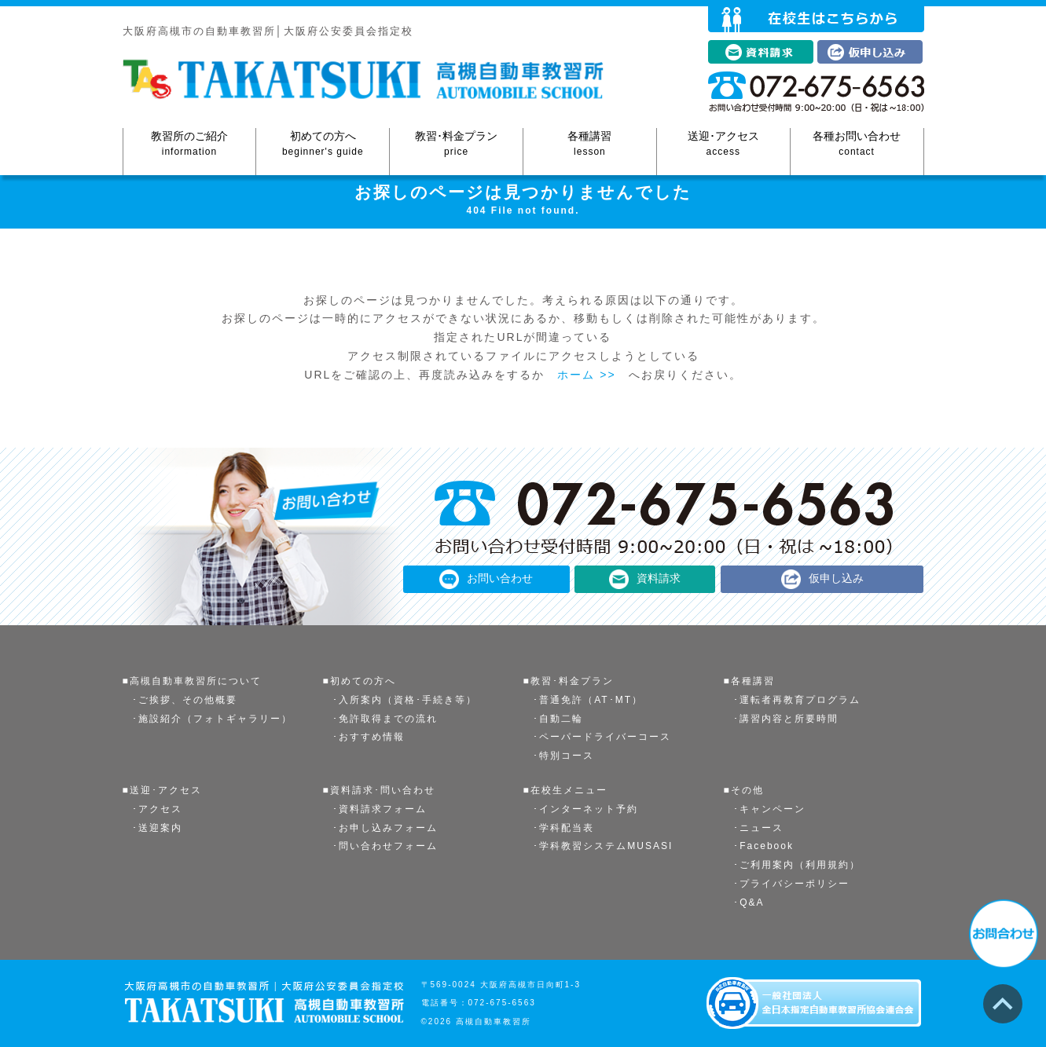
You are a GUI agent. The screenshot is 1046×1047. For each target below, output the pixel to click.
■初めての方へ (359, 680)
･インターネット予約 (585, 809)
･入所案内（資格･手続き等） (404, 699)
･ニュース (758, 827)
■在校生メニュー (565, 790)
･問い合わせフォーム (385, 845)
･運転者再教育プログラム (797, 699)
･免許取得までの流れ (385, 718)
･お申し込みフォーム (385, 827)
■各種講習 (749, 680)
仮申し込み (836, 578)
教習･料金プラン (456, 144)
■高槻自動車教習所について (192, 680)
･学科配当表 (563, 827)
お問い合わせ (500, 578)
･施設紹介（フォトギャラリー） (212, 718)
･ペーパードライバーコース (602, 736)
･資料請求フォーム (379, 809)
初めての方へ (322, 144)
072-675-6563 (502, 1002)
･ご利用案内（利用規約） (797, 864)
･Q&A (748, 902)
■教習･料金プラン (568, 680)
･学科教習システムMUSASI (603, 845)
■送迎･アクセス (162, 790)
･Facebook (763, 845)
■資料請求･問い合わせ (379, 790)
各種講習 (589, 144)
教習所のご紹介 (189, 144)
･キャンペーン (769, 809)
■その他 (744, 790)
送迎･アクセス (723, 144)
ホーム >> (586, 374)
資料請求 (659, 578)
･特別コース (563, 755)
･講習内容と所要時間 (786, 718)
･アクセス (157, 809)
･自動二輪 (558, 718)
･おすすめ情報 (368, 736)
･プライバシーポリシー (791, 883)
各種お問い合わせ (857, 144)
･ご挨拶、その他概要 (184, 699)
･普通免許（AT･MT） (588, 699)
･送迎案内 (157, 827)
